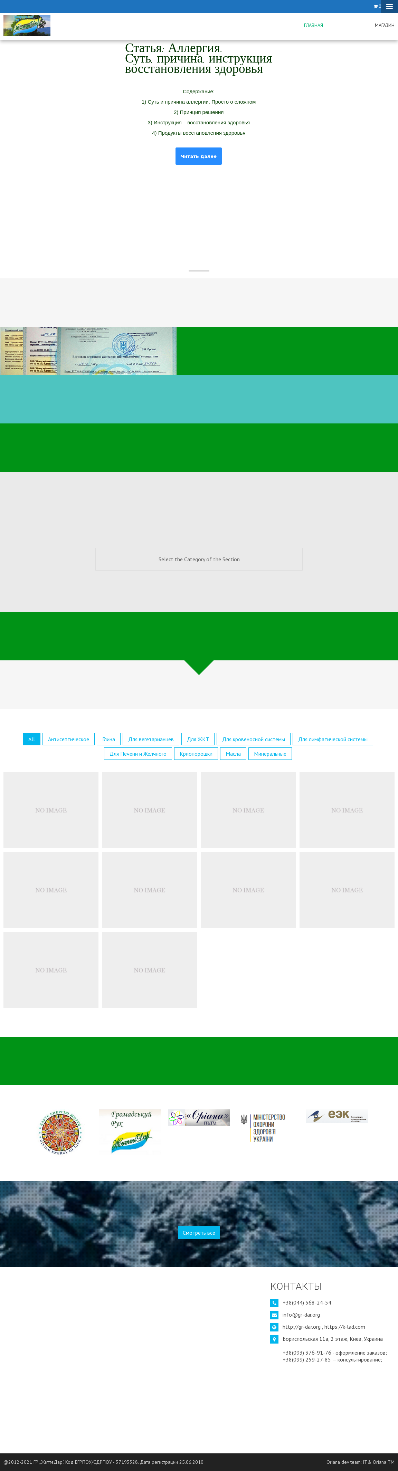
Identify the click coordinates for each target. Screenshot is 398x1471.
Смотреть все (199, 1232)
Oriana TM (384, 1462)
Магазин (385, 25)
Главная (313, 25)
